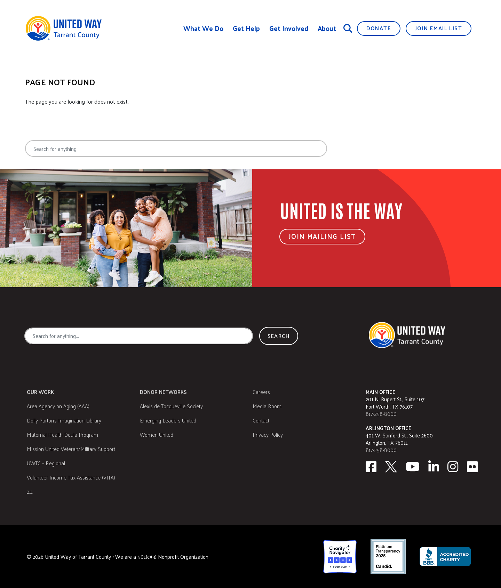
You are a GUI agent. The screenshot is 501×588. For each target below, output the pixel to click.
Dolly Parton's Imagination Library (64, 420)
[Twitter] (391, 466)
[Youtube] (413, 466)
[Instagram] (453, 466)
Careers (261, 391)
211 (30, 491)
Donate (378, 28)
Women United (156, 434)
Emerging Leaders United (168, 420)
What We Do (203, 28)
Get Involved (288, 28)
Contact (261, 420)
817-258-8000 (381, 413)
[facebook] (371, 466)
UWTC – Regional (46, 463)
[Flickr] (472, 466)
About (327, 28)
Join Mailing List (322, 236)
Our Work (40, 391)
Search (353, 148)
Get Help (246, 28)
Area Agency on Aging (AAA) (58, 406)
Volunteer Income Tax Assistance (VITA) (71, 477)
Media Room (267, 406)
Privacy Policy (268, 434)
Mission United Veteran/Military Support (71, 448)
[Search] (347, 28)
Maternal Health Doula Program (62, 434)
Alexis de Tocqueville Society (171, 406)
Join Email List (438, 28)
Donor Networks (163, 391)
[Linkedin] (433, 466)
